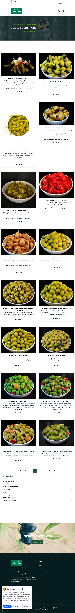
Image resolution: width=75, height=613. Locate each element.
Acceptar (7, 606)
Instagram (14, 1)
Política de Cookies (59, 607)
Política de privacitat (48, 607)
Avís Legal (39, 607)
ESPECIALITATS (37, 489)
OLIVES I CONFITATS (37, 498)
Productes (18, 31)
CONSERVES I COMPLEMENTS (37, 487)
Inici (12, 31)
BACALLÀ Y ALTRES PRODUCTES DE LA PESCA (37, 484)
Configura (25, 606)
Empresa (41, 568)
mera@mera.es (16, 5)
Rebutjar (16, 606)
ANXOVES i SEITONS (37, 481)
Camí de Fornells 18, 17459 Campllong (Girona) (24, 3)
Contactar (41, 575)
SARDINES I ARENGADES (37, 500)
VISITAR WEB (37, 542)
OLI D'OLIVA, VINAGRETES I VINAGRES (37, 495)
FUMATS (37, 492)
